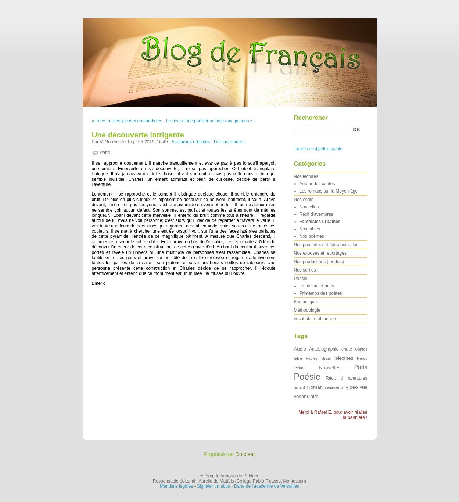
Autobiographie (323, 349)
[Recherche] (322, 129)
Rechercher (311, 117)
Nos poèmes (312, 236)
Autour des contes (317, 183)
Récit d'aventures (316, 214)
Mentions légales (176, 486)
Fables (312, 358)
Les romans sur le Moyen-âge (329, 191)
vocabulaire (306, 396)
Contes (361, 349)
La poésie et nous (317, 285)
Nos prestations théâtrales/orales (326, 244)
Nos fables (310, 229)
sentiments (334, 387)
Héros (362, 358)
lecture (300, 368)
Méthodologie (307, 310)
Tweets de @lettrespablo (318, 148)
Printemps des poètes (321, 293)
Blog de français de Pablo (230, 60)
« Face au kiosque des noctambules (127, 120)
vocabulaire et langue (315, 318)
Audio (300, 349)
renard (299, 387)
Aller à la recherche (437, 5)
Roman (315, 387)
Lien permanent (229, 141)
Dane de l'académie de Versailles (266, 486)
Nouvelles (309, 206)
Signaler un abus (213, 486)
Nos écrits (303, 199)
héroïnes (343, 358)
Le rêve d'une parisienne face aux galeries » (209, 120)
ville (363, 387)
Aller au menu (401, 5)
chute (346, 349)
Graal (326, 358)
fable (298, 358)
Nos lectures (306, 176)
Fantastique (305, 301)
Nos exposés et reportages (320, 253)
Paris (105, 152)
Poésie (301, 278)
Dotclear (245, 454)
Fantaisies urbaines (191, 141)
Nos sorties (305, 270)
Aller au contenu (369, 5)
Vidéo (351, 387)
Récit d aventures (346, 378)
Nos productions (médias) (319, 261)
